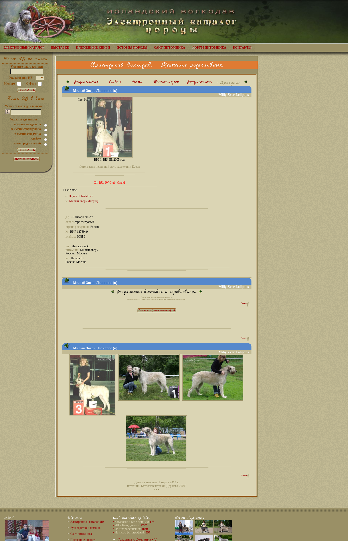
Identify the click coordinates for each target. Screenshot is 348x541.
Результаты (199, 82)
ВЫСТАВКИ (60, 47)
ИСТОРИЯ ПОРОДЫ (132, 47)
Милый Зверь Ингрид (83, 201)
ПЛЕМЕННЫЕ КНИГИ (93, 47)
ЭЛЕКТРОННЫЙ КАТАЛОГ (23, 47)
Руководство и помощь (85, 527)
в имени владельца (27, 124)
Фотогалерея (166, 82)
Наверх (244, 303)
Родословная (86, 82)
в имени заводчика (27, 134)
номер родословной (27, 143)
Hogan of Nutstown (81, 196)
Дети (137, 82)
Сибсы (115, 82)
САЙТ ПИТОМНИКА (169, 47)
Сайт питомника (81, 533)
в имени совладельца (26, 129)
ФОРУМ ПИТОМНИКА (209, 47)
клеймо (35, 138)
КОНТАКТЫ (242, 47)
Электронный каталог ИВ (87, 521)
